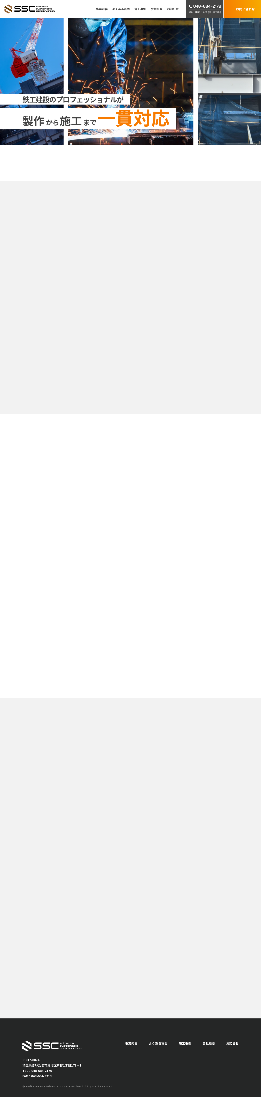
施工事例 (140, 9)
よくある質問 (121, 9)
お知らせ (173, 9)
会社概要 (156, 9)
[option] (160, 81)
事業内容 (102, 9)
